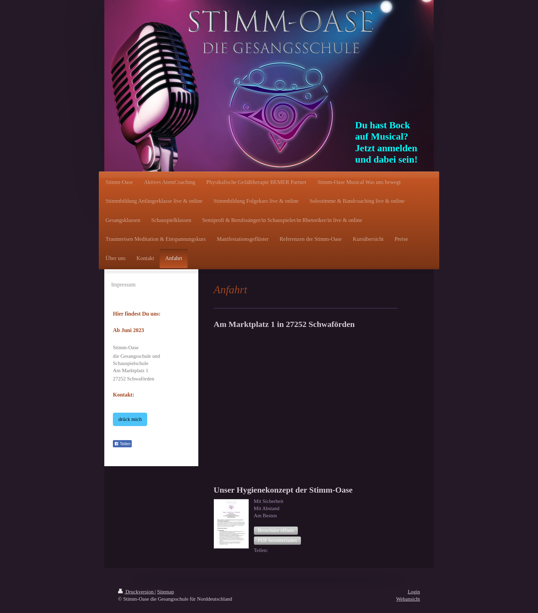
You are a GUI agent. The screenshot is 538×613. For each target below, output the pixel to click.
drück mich (130, 419)
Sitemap (165, 591)
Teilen (122, 443)
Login (414, 591)
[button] (276, 531)
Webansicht (408, 599)
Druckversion (136, 591)
